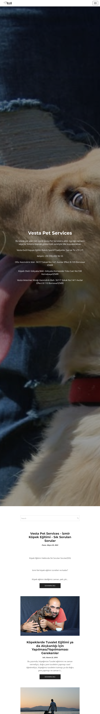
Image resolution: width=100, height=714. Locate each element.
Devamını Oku (50, 586)
